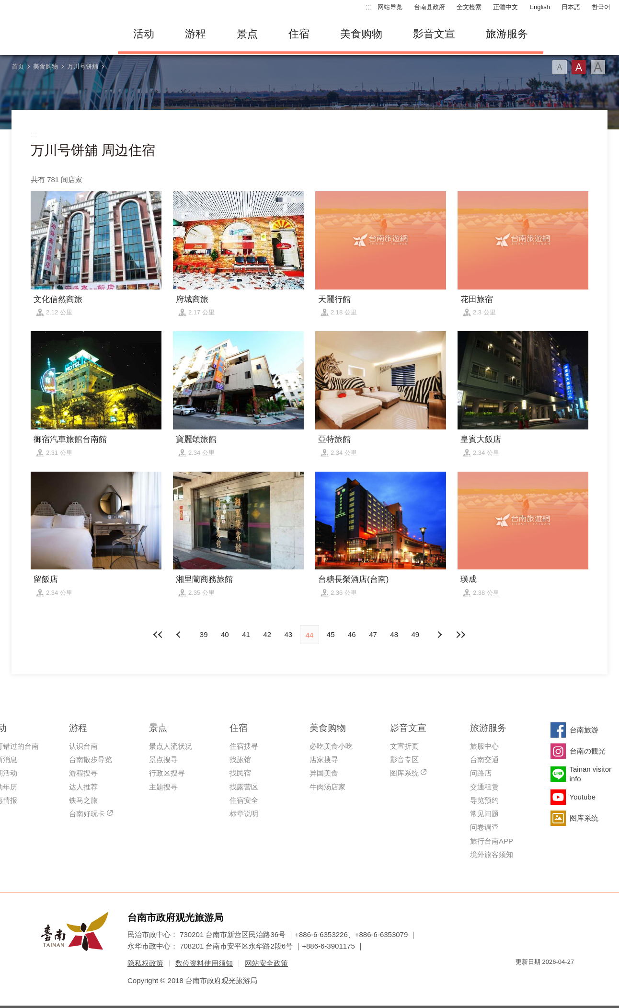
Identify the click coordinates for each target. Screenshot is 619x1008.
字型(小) (559, 67)
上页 (439, 634)
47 (373, 634)
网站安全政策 (266, 963)
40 (225, 634)
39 (204, 634)
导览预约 (484, 800)
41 (246, 634)
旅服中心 (484, 746)
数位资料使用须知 (204, 963)
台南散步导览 (90, 759)
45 (331, 634)
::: (369, 7)
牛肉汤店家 (327, 787)
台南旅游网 (55, 34)
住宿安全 (243, 800)
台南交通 (484, 759)
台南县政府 (429, 7)
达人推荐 (83, 787)
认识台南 (83, 746)
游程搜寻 (83, 773)
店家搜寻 (324, 759)
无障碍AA (557, 979)
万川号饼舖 (82, 66)
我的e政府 (523, 979)
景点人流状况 (170, 746)
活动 (143, 34)
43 (288, 634)
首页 (17, 66)
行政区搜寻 (167, 773)
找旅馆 (240, 759)
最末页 (460, 634)
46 (352, 634)
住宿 (299, 34)
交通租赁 (484, 787)
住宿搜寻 (243, 746)
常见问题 (484, 814)
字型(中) (579, 67)
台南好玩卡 (87, 814)
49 (416, 634)
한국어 (601, 7)
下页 (179, 634)
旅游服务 (507, 34)
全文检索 (469, 7)
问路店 (481, 773)
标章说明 (243, 814)
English (539, 7)
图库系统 (404, 773)
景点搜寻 (163, 759)
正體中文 (505, 7)
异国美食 (324, 773)
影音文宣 (434, 34)
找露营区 (243, 787)
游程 (195, 34)
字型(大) (598, 67)
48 (394, 634)
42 (267, 634)
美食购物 (361, 34)
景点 (247, 34)
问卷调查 (484, 827)
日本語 (571, 7)
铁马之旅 (83, 800)
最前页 (158, 634)
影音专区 (404, 759)
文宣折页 (404, 746)
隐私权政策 (145, 963)
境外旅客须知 (491, 854)
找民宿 (240, 773)
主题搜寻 (163, 787)
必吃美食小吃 (331, 746)
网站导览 (390, 7)
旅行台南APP (491, 841)
